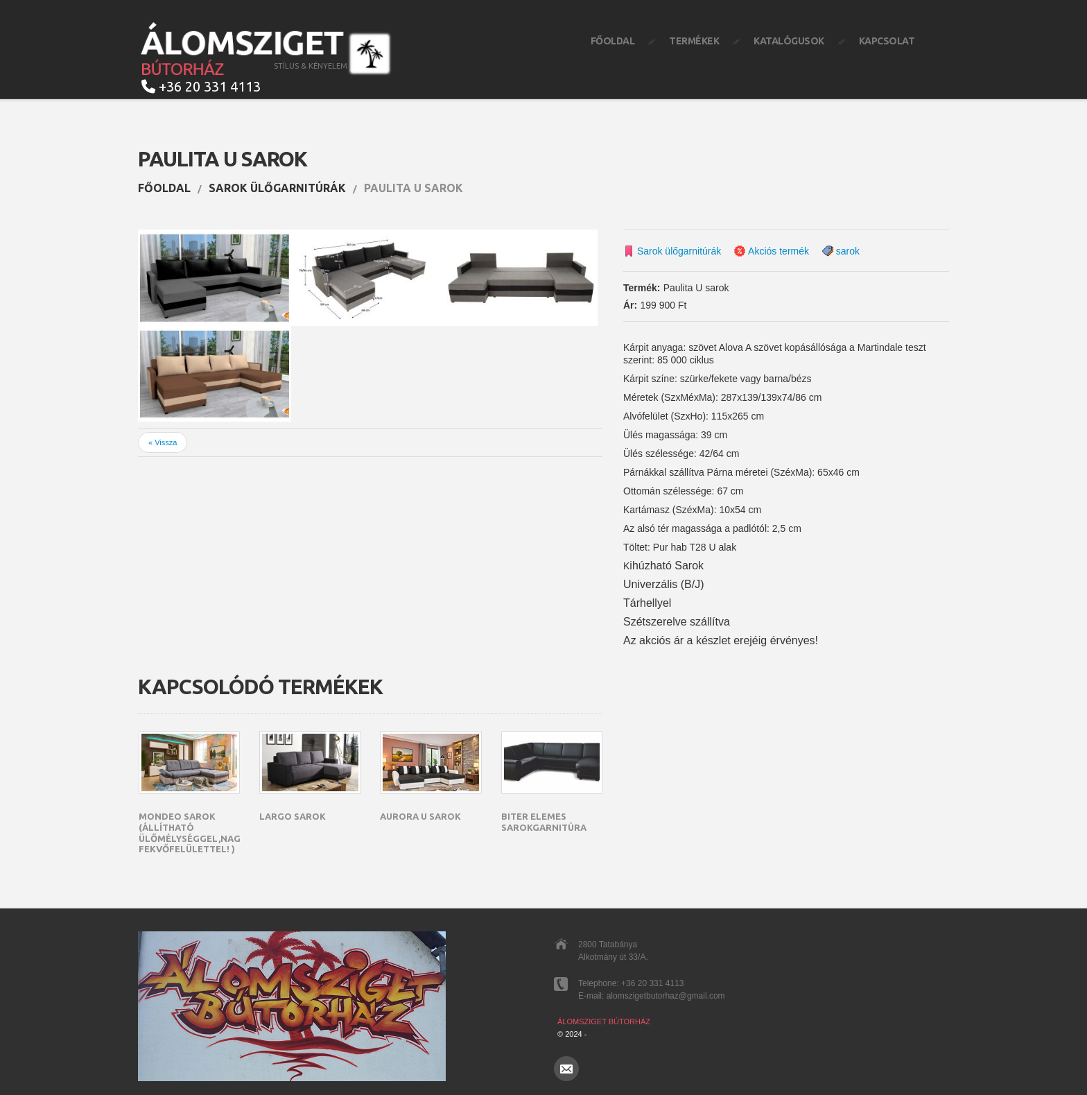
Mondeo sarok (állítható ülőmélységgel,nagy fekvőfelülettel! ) (192, 832)
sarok (848, 251)
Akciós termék (778, 251)
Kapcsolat (887, 40)
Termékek (694, 40)
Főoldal (613, 40)
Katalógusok (789, 40)
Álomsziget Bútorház (603, 1021)
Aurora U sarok (420, 816)
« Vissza (162, 442)
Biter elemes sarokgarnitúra (543, 821)
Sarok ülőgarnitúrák (277, 188)
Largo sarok (292, 816)
